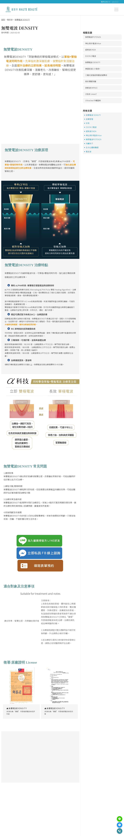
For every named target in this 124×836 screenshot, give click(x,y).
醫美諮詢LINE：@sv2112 (109, 2)
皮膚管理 (89, 119)
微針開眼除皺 (90, 81)
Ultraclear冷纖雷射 (93, 100)
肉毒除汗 (89, 143)
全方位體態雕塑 (92, 147)
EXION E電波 (90, 56)
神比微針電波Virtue (93, 43)
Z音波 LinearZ (91, 94)
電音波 (88, 151)
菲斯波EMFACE (91, 87)
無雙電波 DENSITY (92, 62)
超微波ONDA (90, 49)
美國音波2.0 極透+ (92, 68)
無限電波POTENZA (93, 37)
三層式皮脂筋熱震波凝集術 (96, 75)
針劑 (87, 123)
